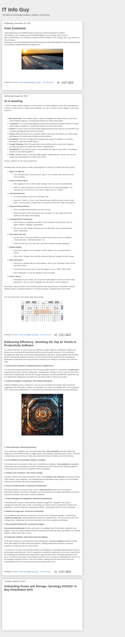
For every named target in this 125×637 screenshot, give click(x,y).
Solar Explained (15, 28)
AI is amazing (13, 101)
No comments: (48, 82)
